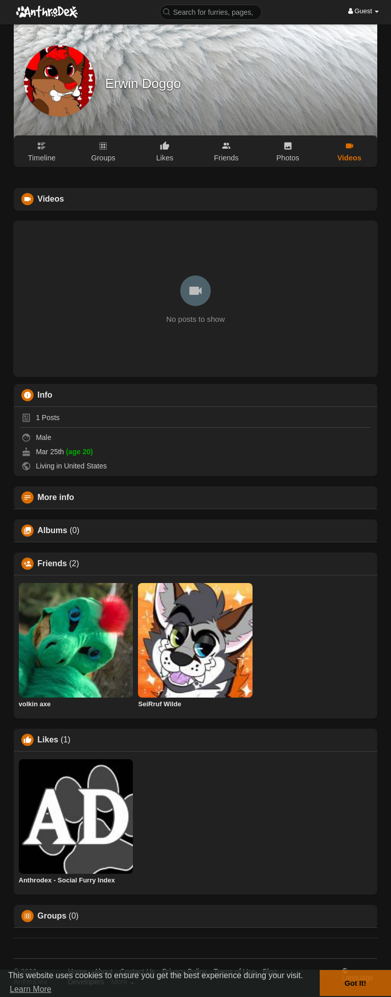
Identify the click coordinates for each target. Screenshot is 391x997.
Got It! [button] (355, 983)
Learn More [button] (30, 989)
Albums (53, 531)
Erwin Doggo (143, 83)
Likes (48, 740)
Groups (52, 916)
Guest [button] (363, 11)
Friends (52, 564)
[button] (210, 11)
